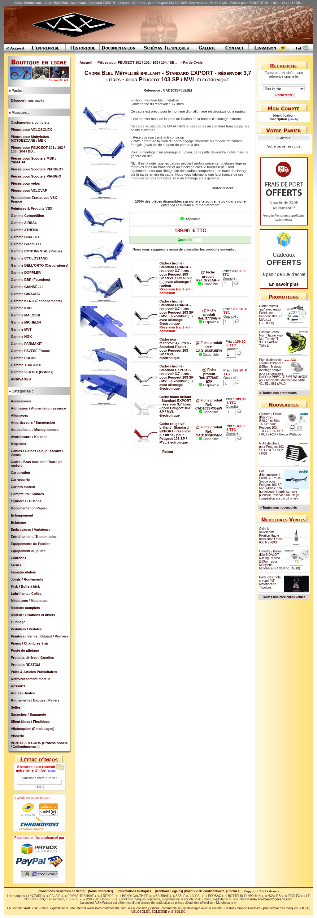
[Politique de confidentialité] (204, 891)
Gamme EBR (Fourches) (30, 279)
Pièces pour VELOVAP (29, 190)
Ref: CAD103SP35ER (209, 433)
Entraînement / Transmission (34, 536)
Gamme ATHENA (24, 230)
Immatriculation (23, 572)
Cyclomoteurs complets (30, 122)
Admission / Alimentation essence (38, 408)
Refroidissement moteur (30, 679)
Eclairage (18, 522)
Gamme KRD (21, 308)
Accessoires (21, 401)
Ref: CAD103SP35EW (208, 406)
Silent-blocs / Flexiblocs (30, 721)
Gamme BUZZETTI (26, 244)
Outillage (18, 622)
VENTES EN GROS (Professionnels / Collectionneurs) (39, 745)
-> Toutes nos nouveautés (278, 507)
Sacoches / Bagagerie (28, 714)
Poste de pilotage (25, 650)
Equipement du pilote (28, 551)
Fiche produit (208, 343)
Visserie (17, 736)
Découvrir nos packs (27, 100)
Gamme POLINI (23, 358)
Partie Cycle (192, 62)
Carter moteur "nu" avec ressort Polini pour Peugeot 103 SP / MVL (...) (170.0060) (271, 314)
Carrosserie (20, 480)
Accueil (86, 62)
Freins (16, 565)
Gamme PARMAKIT (26, 343)
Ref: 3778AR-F (207, 280)
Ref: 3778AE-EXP (209, 379)
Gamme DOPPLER (26, 272)
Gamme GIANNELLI (27, 287)
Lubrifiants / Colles (26, 593)
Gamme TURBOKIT (26, 365)
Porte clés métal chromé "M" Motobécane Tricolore (270, 582)
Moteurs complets (25, 608)
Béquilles (18, 444)
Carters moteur (23, 487)
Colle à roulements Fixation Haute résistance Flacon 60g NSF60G (271, 535)
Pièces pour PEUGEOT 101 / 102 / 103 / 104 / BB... (138, 62)
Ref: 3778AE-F (209, 318)
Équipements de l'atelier (30, 544)
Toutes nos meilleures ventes (283, 597)
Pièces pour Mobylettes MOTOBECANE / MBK (30, 138)
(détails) (52, 770)
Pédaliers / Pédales (26, 629)
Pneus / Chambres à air (30, 643)
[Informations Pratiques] (134, 891)
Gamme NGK (21, 336)
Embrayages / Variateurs (30, 529)
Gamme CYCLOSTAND (29, 258)
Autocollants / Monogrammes (35, 429)
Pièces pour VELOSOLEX (31, 129)
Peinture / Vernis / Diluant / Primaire (39, 636)
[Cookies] (233, 891)
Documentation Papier (29, 508)
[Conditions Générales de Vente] (63, 891)
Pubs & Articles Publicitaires (34, 672)
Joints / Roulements (27, 579)
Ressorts (18, 686)
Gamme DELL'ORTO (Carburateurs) (39, 265)
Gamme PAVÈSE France (30, 351)
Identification (283, 115)
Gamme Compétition (27, 215)
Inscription (278, 119)
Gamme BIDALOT (25, 237)
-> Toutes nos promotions (278, 393)
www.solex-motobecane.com (271, 899)
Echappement (22, 515)
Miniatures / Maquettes (29, 601)
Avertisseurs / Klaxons (29, 437)
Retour (167, 451)
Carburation (20, 472)
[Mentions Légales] (169, 891)
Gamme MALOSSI (25, 315)
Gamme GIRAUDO (25, 294)
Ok (39, 787)
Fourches (18, 558)
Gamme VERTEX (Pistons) (32, 372)
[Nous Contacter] (100, 891)
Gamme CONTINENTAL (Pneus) (36, 251)
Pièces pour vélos (25, 183)
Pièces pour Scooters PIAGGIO (36, 176)
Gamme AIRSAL (24, 223)
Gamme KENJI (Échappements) (36, 301)
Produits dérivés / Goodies (32, 657)
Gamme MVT (21, 329)
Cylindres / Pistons (26, 501)
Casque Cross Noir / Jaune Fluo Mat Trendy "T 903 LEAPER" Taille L (271, 338)
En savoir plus (284, 284)
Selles (16, 707)
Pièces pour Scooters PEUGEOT (37, 169)
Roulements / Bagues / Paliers (35, 700)
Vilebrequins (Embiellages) (32, 729)
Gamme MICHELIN (26, 322)
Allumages (19, 415)
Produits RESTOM (25, 665)
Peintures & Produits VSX (31, 208)
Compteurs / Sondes (27, 494)
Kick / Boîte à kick (25, 586)
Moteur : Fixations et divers (33, 615)
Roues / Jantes (23, 693)
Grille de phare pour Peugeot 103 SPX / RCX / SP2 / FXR (271, 448)
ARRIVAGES (21, 379)
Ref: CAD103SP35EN (209, 349)
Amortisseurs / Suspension (33, 422)
